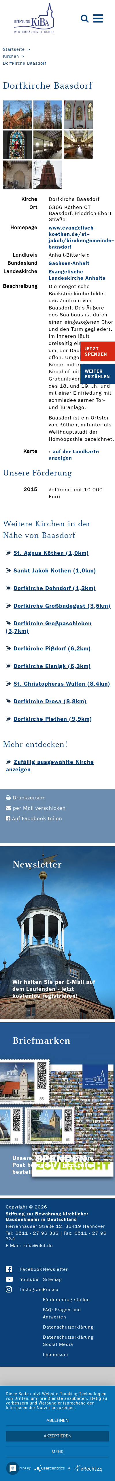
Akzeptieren (57, 1436)
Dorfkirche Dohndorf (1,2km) (55, 588)
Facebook (31, 1269)
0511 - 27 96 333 (37, 1233)
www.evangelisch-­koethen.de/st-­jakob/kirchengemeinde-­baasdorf (81, 237)
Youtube (29, 1279)
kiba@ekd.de (38, 1245)
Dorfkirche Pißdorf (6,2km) (52, 648)
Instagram (31, 1289)
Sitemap (52, 1279)
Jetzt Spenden (96, 351)
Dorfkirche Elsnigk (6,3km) (52, 666)
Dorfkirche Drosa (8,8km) (50, 701)
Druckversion (26, 798)
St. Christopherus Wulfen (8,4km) (62, 683)
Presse (51, 1289)
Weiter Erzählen (97, 373)
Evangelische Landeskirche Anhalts (77, 274)
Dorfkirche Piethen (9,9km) (53, 718)
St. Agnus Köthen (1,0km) (51, 552)
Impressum (55, 1354)
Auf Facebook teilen (34, 819)
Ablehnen (57, 1420)
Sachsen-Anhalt (69, 263)
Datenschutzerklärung (68, 1327)
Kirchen (11, 56)
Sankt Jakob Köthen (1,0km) (55, 570)
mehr (58, 1451)
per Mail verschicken (36, 808)
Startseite (14, 49)
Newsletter (55, 1269)
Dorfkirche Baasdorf (24, 63)
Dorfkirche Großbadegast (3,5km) (62, 605)
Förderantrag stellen (66, 1299)
